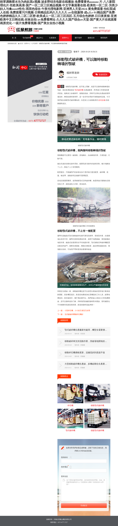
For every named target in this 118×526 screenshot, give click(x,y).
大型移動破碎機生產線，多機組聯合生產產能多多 (87, 364)
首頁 (21, 43)
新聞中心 (65, 38)
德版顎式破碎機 (97, 430)
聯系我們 (104, 38)
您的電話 (65, 467)
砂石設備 (102, 100)
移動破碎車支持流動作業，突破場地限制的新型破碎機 (87, 341)
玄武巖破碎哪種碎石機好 (74, 314)
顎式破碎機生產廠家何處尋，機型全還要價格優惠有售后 (87, 330)
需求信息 (64, 476)
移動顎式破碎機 (97, 405)
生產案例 (52, 38)
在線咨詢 (103, 74)
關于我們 (78, 38)
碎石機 (70, 405)
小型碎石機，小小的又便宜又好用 (77, 310)
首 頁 (14, 38)
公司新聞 (34, 43)
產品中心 (39, 38)
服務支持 (91, 38)
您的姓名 (64, 457)
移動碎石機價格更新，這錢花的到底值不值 (85, 352)
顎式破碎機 (27, 38)
